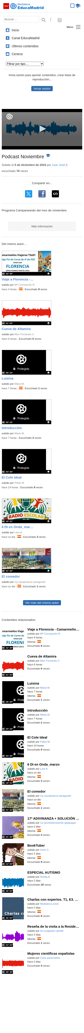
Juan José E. (60, 165)
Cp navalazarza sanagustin (30, 582)
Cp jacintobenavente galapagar (58, 822)
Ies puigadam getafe (52, 930)
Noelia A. (45, 876)
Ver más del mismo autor (42, 602)
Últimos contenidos (25, 46)
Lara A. (19, 532)
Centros (17, 54)
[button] (42, 129)
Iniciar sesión (42, 88)
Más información (42, 226)
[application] (42, 129)
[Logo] (9, 116)
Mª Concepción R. (25, 284)
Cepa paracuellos (50, 957)
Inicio (15, 30)
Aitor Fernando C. (24, 334)
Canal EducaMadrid (26, 38)
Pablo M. (20, 482)
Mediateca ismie (49, 903)
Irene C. (44, 849)
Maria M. (20, 383)
